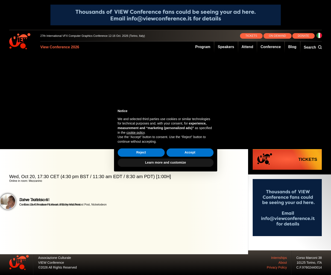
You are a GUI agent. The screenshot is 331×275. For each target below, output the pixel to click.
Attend (247, 47)
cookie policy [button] (135, 132)
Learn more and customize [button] (165, 162)
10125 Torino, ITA (309, 262)
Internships (279, 258)
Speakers (226, 47)
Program (203, 47)
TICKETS (251, 36)
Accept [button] (190, 152)
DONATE (303, 36)
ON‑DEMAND (277, 36)
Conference (271, 47)
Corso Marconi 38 (309, 258)
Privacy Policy (277, 267)
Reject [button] (141, 152)
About (282, 262)
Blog (292, 47)
